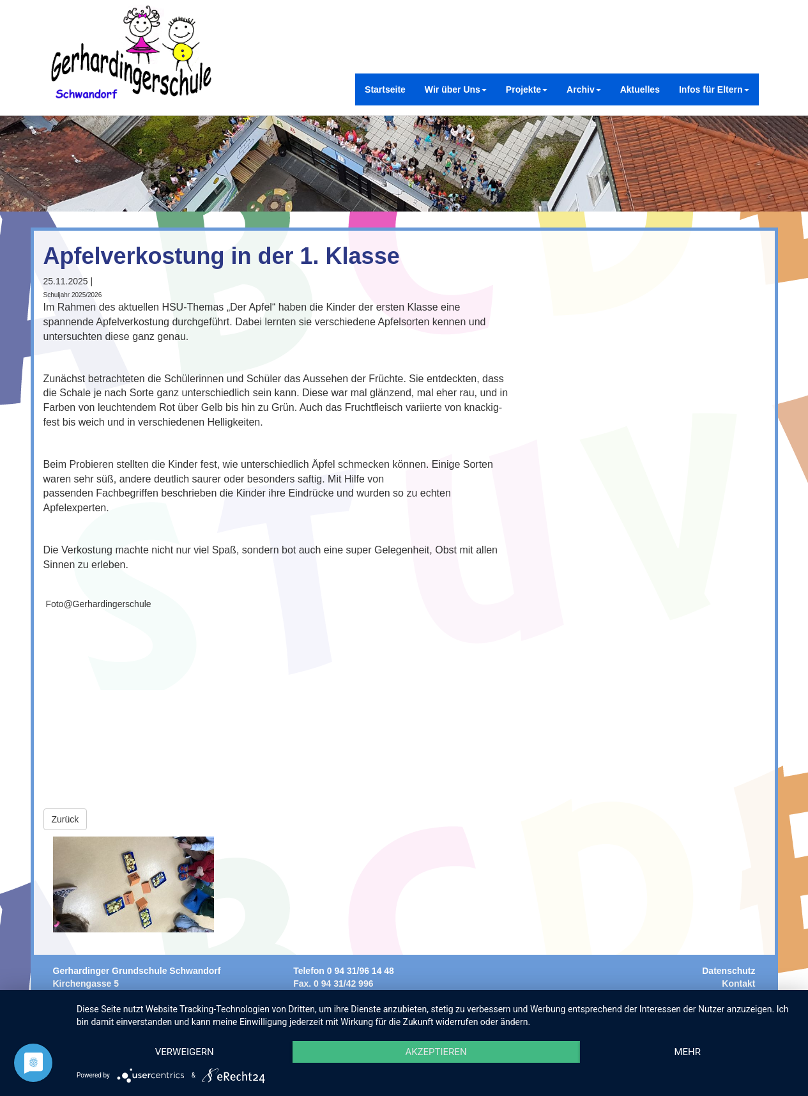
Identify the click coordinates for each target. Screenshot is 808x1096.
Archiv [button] (584, 89)
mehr (687, 1052)
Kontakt (738, 983)
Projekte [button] (526, 89)
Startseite (385, 89)
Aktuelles (640, 89)
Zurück (65, 819)
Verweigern (184, 1052)
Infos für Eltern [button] (714, 89)
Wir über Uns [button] (456, 89)
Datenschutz (728, 971)
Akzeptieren (435, 1052)
